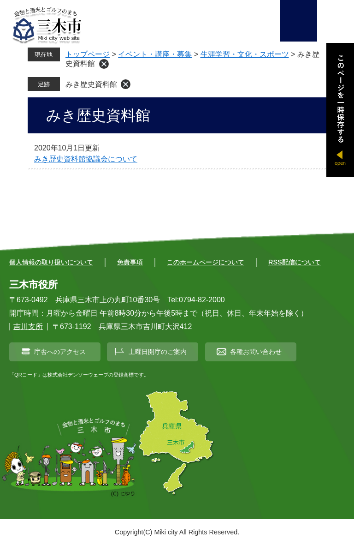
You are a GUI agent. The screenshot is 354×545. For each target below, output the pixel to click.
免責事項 (130, 262)
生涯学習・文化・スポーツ (245, 54)
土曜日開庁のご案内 (158, 351)
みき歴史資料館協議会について (85, 159)
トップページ (87, 54)
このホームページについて (205, 262)
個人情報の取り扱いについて (51, 262)
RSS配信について (294, 262)
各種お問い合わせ (256, 351)
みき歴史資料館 (91, 84)
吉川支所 (28, 326)
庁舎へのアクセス (60, 351)
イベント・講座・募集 (155, 54)
